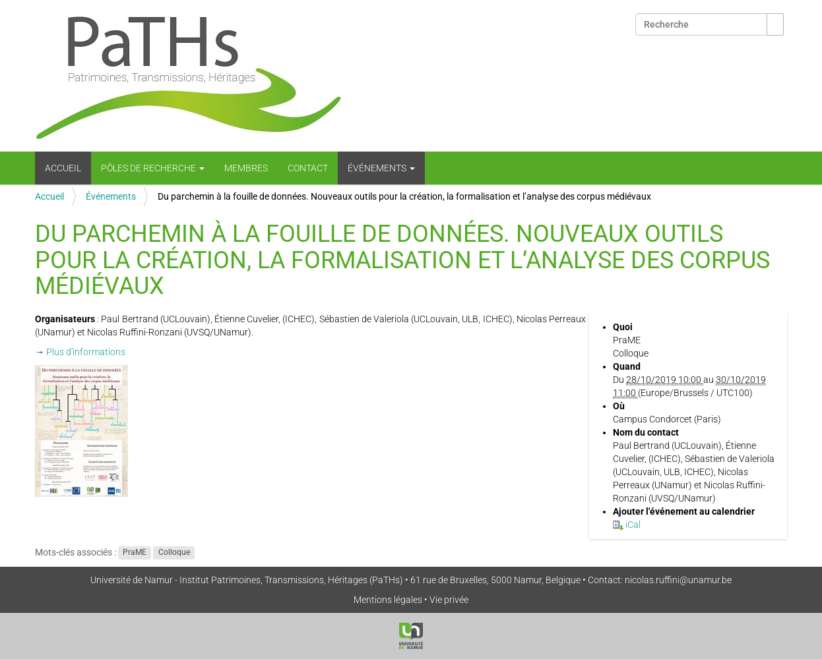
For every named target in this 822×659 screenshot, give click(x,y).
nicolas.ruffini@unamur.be (678, 580)
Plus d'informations (85, 352)
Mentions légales (388, 599)
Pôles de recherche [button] (153, 168)
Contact (308, 168)
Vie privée (448, 599)
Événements (111, 196)
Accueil (63, 168)
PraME (134, 553)
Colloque (174, 553)
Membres (246, 168)
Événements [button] (381, 168)
